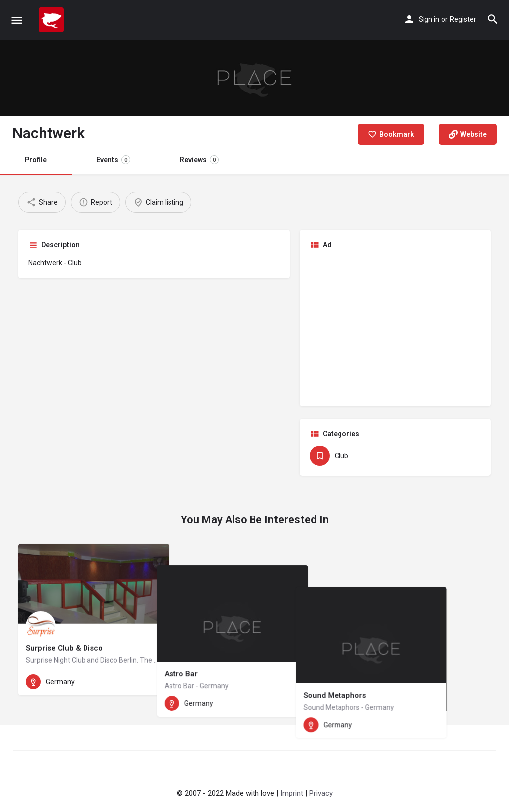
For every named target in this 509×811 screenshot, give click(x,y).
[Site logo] (52, 19)
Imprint (291, 793)
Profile (36, 160)
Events (113, 159)
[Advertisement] (395, 326)
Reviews (199, 159)
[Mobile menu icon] (17, 20)
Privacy (321, 793)
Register (463, 19)
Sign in (429, 19)
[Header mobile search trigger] (492, 19)
